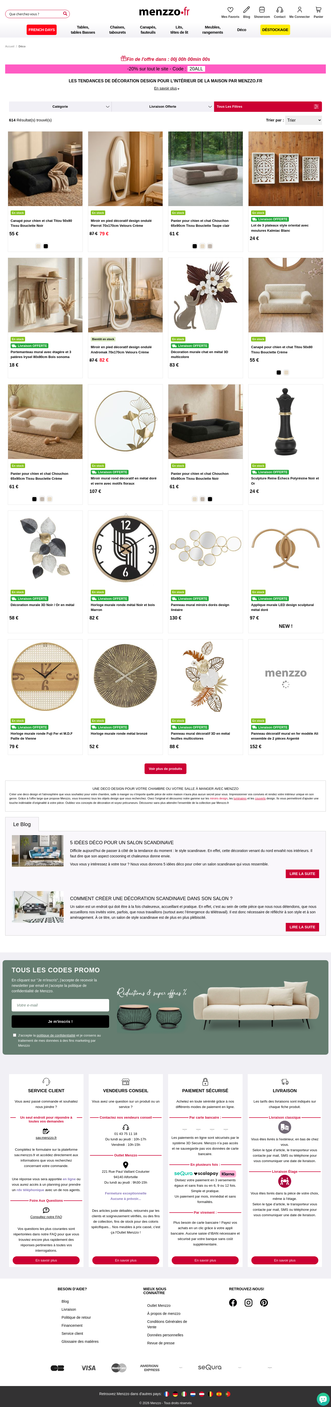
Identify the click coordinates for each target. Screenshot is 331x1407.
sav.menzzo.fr (46, 1138)
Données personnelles (165, 1335)
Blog (65, 1301)
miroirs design (219, 798)
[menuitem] (41, 30)
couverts (260, 798)
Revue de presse (161, 1343)
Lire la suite (302, 874)
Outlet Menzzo (158, 1305)
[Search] (65, 14)
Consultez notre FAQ (46, 1217)
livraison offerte (162, 106)
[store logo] (166, 14)
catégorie (60, 106)
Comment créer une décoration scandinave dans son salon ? (151, 898)
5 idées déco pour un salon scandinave (122, 842)
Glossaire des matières (80, 1341)
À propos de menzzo (163, 1313)
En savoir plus (46, 1260)
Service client (72, 1333)
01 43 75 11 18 (125, 1134)
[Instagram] (248, 1303)
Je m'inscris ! (60, 1021)
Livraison (69, 1309)
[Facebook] (233, 1303)
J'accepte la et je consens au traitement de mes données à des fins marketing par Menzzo (57, 1040)
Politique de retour (76, 1317)
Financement (72, 1325)
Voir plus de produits (165, 769)
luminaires (240, 798)
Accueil (9, 46)
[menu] (165, 30)
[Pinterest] (264, 1303)
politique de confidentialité (56, 1035)
